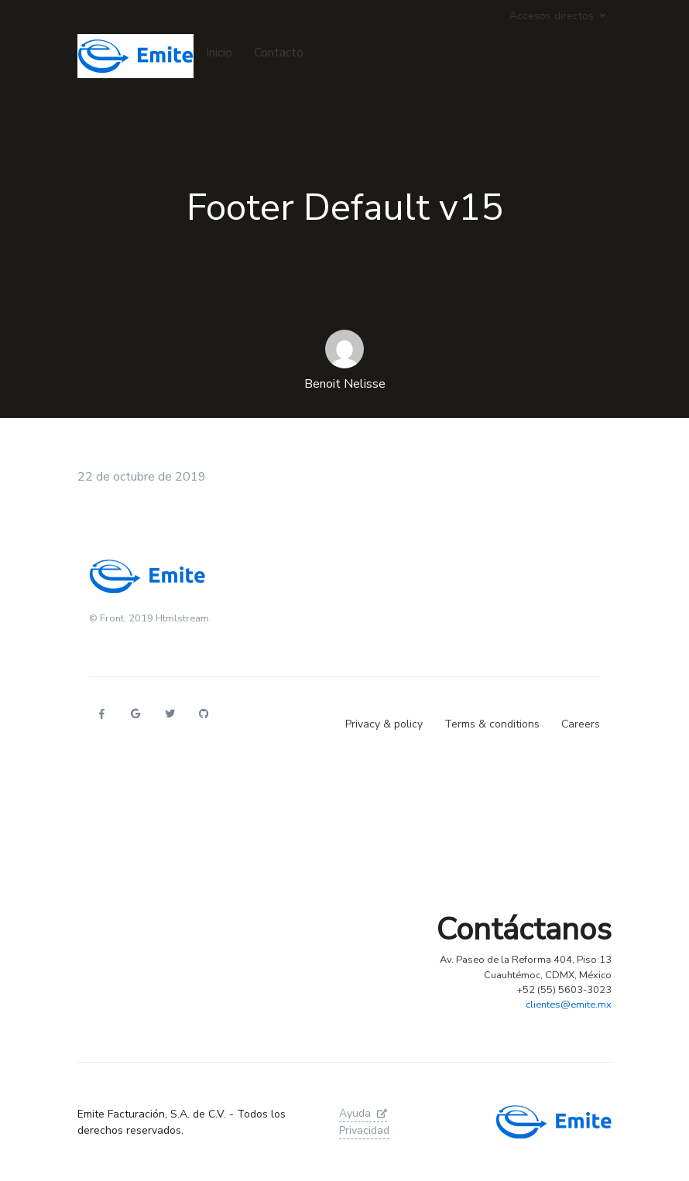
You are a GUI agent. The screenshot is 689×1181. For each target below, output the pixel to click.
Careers (580, 724)
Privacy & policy (384, 724)
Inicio (219, 52)
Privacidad (364, 1130)
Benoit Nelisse (345, 383)
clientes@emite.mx (569, 1005)
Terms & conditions (492, 724)
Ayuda (363, 1113)
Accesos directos (551, 16)
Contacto (278, 52)
